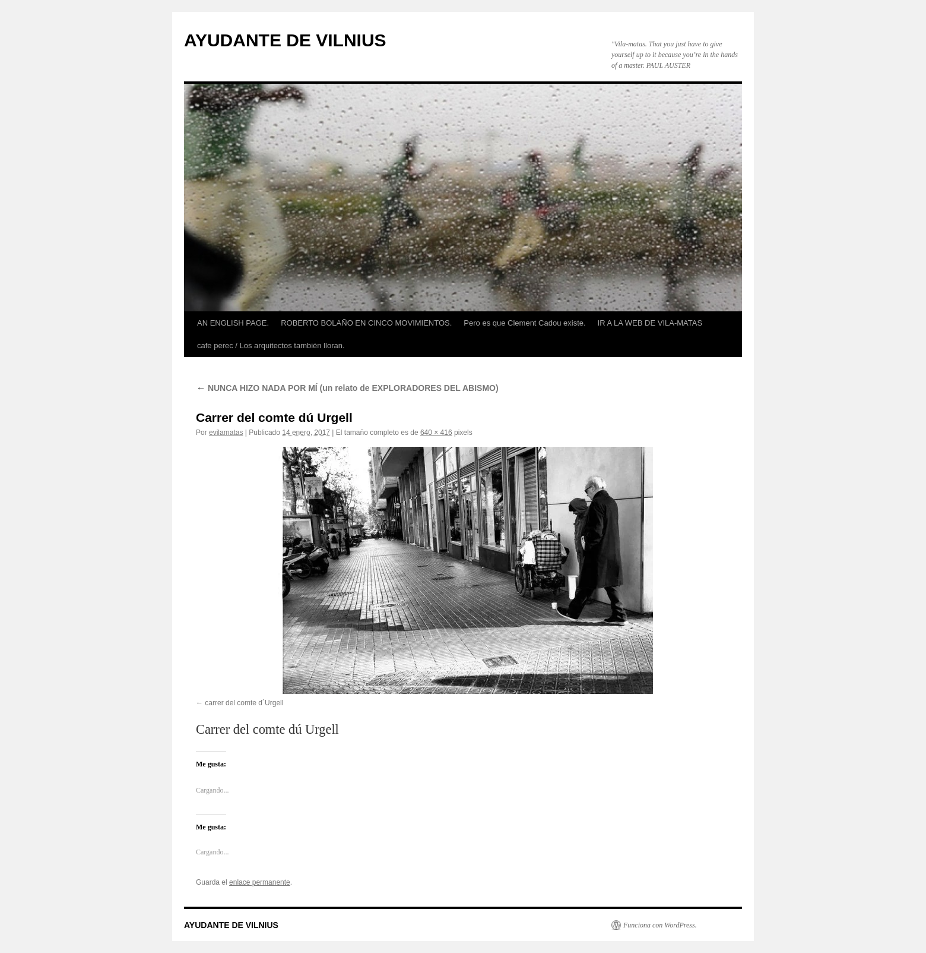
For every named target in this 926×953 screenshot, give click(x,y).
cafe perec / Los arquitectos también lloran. (271, 345)
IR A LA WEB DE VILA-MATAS (650, 322)
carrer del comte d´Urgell (244, 703)
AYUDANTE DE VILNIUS (285, 40)
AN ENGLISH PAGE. (233, 322)
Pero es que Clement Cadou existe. (524, 322)
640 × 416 (436, 432)
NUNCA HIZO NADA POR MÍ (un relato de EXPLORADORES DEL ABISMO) (347, 388)
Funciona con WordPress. (660, 925)
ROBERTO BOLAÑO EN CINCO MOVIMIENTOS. (366, 322)
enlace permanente (259, 882)
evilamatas (226, 432)
